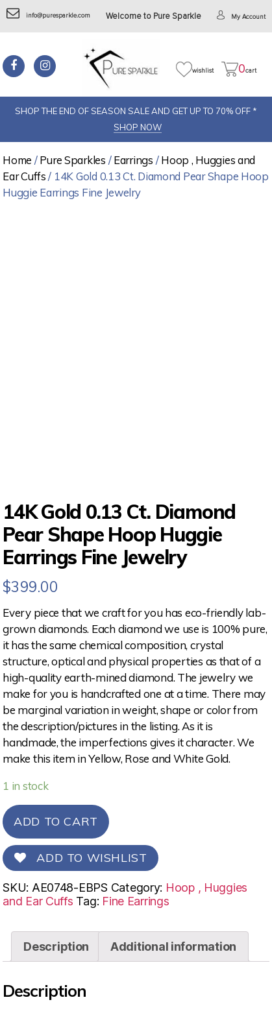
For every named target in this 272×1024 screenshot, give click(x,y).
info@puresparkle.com (48, 15)
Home (17, 160)
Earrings (133, 160)
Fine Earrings (135, 901)
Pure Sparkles (73, 160)
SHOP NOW (138, 127)
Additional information (173, 946)
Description (56, 946)
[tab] (56, 946)
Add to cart (56, 821)
